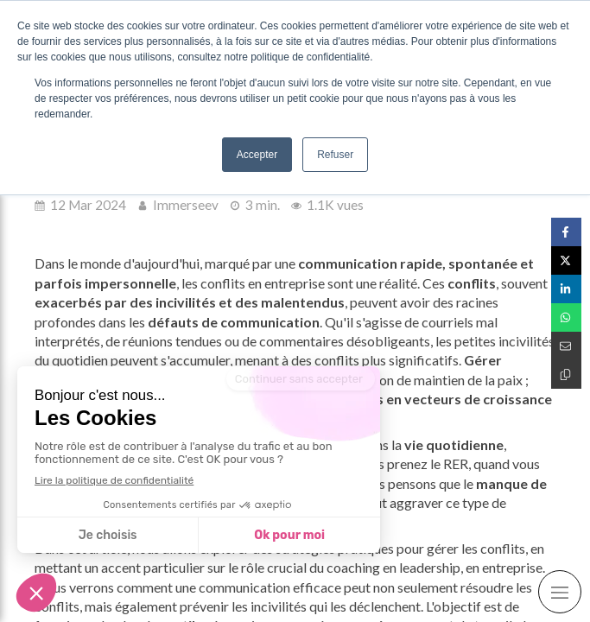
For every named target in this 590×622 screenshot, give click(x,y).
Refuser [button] (335, 155)
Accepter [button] (257, 155)
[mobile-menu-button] (559, 591)
